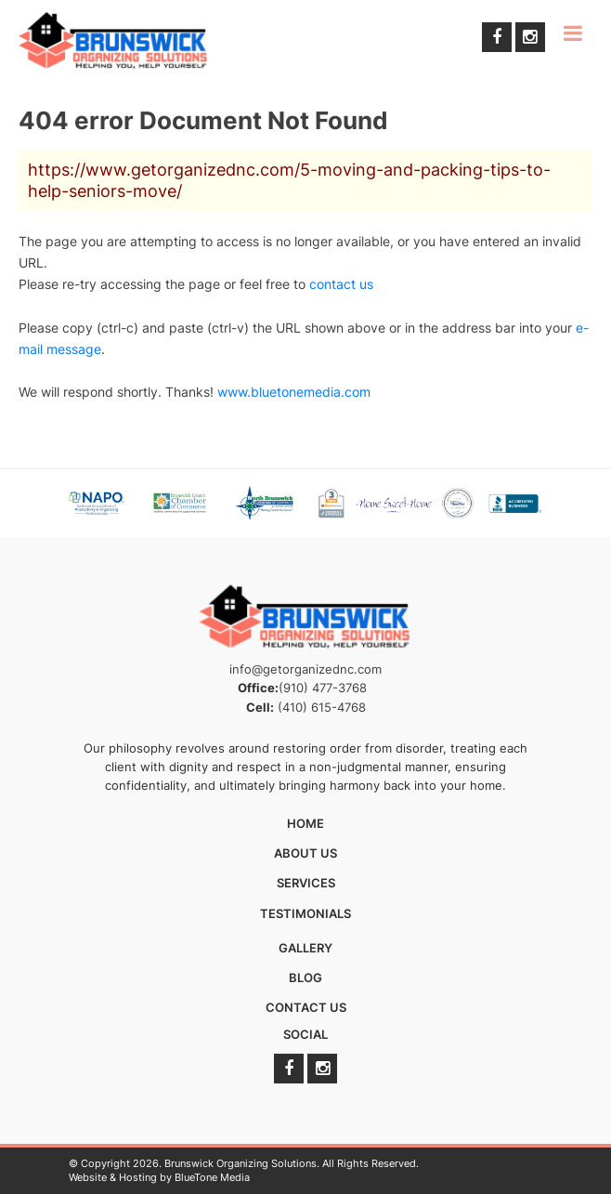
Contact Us (306, 1007)
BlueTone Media (212, 1177)
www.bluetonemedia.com (293, 392)
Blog (305, 977)
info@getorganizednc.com (305, 669)
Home (305, 823)
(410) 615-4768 (322, 707)
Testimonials (305, 913)
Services (306, 882)
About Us (305, 853)
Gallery (305, 947)
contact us (341, 284)
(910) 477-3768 (323, 687)
